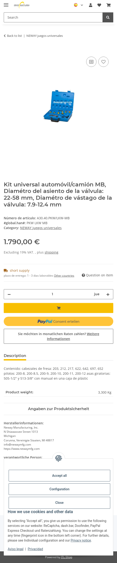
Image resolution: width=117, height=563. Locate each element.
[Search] (108, 17)
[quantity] (52, 294)
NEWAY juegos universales (41, 228)
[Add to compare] (91, 62)
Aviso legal (15, 549)
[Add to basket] (7, 50)
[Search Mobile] (53, 17)
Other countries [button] (64, 276)
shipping (51, 252)
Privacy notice (81, 540)
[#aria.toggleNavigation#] (6, 3)
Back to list (14, 36)
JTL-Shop (66, 557)
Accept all (59, 475)
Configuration (59, 489)
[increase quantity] (108, 294)
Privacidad (35, 549)
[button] (90, 5)
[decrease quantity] (9, 294)
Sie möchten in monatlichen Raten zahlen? (58, 336)
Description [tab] (15, 356)
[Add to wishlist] (103, 62)
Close (59, 503)
